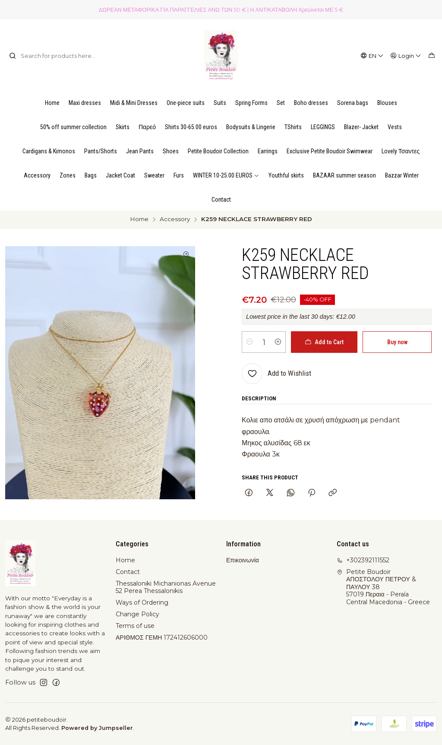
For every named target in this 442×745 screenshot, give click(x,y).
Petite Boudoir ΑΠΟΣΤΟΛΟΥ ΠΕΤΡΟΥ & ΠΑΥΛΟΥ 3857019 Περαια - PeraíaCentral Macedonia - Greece (383, 587)
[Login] (405, 56)
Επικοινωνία (242, 560)
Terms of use (135, 626)
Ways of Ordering (142, 602)
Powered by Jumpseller (97, 728)
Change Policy (137, 614)
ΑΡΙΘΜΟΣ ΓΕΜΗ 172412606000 (162, 637)
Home (139, 219)
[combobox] (53, 55)
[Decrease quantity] (249, 342)
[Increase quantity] (278, 342)
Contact (128, 572)
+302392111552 (363, 560)
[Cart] (431, 56)
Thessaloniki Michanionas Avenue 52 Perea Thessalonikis (166, 587)
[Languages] (372, 56)
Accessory (175, 219)
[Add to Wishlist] (276, 373)
